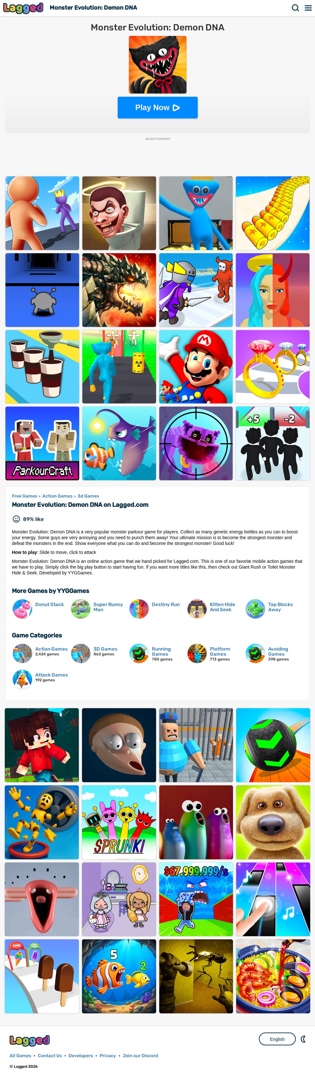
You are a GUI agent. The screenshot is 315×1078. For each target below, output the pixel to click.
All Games (20, 1055)
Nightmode (303, 1039)
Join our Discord (140, 1055)
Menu (308, 8)
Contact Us (50, 1055)
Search (295, 8)
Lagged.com (30, 1041)
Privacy (108, 1055)
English (277, 1039)
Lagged (24, 8)
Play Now (152, 107)
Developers (81, 1055)
